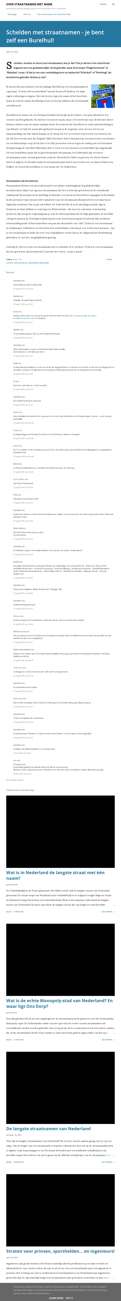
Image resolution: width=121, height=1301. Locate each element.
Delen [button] (109, 259)
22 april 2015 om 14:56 (23, 487)
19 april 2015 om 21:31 (23, 322)
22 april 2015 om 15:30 (23, 521)
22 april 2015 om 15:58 (23, 593)
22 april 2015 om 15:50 (23, 578)
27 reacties (19, 1040)
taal (20, 259)
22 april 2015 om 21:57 (23, 642)
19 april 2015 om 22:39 (23, 389)
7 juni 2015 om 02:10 (22, 753)
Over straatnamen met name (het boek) (52, 14)
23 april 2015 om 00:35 (23, 660)
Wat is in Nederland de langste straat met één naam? (55, 875)
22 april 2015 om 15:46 (23, 554)
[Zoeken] (103, 4)
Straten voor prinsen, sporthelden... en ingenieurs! (60, 1251)
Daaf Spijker (18, 479)
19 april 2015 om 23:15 (23, 405)
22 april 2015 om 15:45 (23, 539)
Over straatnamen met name (29, 4)
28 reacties (19, 1162)
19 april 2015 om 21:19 (23, 304)
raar (15, 259)
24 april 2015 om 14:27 (23, 706)
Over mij (25, 14)
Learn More (56, 1298)
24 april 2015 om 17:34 (23, 722)
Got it (69, 1298)
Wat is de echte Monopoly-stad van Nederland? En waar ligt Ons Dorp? (59, 1003)
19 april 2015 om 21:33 (23, 356)
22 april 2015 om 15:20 (23, 503)
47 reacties (19, 912)
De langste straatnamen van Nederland (48, 1128)
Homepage (10, 14)
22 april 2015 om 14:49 (23, 472)
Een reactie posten (14, 780)
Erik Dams (18, 698)
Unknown (17, 667)
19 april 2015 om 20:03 (23, 289)
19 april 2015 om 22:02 (23, 374)
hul (65, 133)
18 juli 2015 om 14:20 (22, 774)
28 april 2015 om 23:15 (23, 737)
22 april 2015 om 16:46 (23, 624)
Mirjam (16, 616)
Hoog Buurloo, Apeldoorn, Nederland (31, 263)
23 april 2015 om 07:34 (23, 676)
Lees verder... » (108, 912)
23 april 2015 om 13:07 (23, 691)
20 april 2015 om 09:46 (23, 423)
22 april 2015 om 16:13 (23, 608)
